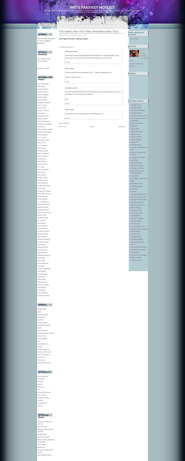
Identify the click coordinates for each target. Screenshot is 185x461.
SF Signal (41, 379)
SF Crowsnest (42, 395)
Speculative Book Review (139, 194)
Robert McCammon (44, 193)
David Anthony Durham (45, 129)
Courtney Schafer (43, 242)
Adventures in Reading (138, 110)
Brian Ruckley (42, 236)
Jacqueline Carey (43, 116)
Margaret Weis (42, 282)
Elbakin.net (41, 447)
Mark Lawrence (43, 183)
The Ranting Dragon (137, 239)
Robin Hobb (42, 159)
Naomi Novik (42, 215)
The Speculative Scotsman (139, 247)
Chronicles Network (44, 392)
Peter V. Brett (42, 105)
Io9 (39, 389)
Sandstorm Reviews (137, 186)
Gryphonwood (42, 403)
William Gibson (43, 151)
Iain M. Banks (42, 97)
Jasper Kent (41, 172)
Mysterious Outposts (137, 165)
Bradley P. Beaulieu (44, 102)
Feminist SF (134, 142)
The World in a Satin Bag (138, 255)
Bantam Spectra (43, 314)
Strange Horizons (43, 398)
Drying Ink (134, 126)
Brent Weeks (42, 279)
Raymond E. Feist (43, 140)
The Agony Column (137, 213)
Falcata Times (135, 129)
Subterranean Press (44, 349)
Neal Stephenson (43, 263)
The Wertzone (135, 252)
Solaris (40, 346)
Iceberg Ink (134, 160)
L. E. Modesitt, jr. (43, 202)
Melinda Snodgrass (44, 255)
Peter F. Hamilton (43, 153)
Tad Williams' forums (44, 455)
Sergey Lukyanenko (44, 185)
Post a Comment (64, 123)
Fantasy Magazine (136, 139)
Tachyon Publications (44, 352)
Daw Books (41, 317)
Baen (39, 312)
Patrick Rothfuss (43, 234)
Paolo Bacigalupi (43, 94)
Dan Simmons (42, 252)
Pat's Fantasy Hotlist (92, 7)
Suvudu (40, 406)
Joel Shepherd (42, 250)
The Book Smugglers (137, 218)
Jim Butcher (42, 113)
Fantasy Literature (136, 137)
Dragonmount (42, 434)
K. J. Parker (41, 220)
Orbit (39, 328)
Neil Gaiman (42, 148)
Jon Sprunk (41, 260)
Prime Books (42, 336)
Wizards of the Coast (44, 362)
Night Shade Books (44, 325)
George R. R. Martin (44, 191)
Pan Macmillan (42, 330)
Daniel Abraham (43, 89)
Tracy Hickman (43, 156)
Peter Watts (41, 277)
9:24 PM (67, 118)
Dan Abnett (41, 86)
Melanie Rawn (42, 228)
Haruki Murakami (43, 210)
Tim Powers (42, 223)
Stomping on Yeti (136, 210)
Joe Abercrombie (43, 84)
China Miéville (42, 199)
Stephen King (42, 177)
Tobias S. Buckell (43, 110)
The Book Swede (136, 221)
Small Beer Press (43, 344)
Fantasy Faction (135, 134)
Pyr (39, 341)
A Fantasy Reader (136, 107)
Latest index (134, 39)
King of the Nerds (136, 163)
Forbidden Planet (136, 145)
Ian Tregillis (42, 271)
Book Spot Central (44, 437)
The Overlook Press (44, 354)
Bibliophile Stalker (136, 113)
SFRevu (40, 400)
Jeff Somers (41, 258)
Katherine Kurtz (43, 180)
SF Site (40, 384)
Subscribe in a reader (42, 68)
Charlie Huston (42, 164)
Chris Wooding (42, 293)
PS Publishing (42, 338)
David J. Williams (43, 285)
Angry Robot (42, 309)
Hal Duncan (41, 127)
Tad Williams (42, 287)
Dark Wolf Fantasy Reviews (139, 116)
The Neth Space (135, 234)
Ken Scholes (42, 244)
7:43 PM (67, 103)
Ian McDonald (42, 196)
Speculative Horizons (137, 202)
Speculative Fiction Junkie (139, 197)
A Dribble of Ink (136, 105)
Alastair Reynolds (43, 231)
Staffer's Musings (136, 207)
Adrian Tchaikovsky (44, 268)
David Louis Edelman (45, 132)
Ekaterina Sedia (43, 247)
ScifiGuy (133, 191)
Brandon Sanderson (44, 239)
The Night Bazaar (136, 237)
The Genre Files (136, 223)
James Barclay (42, 100)
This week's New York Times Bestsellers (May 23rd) (88, 31)
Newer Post (62, 126)
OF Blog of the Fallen (137, 168)
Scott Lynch (41, 188)
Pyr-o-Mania (134, 176)
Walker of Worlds (136, 258)
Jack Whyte (41, 290)
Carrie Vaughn (42, 274)
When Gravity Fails (137, 260)
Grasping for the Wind (137, 157)
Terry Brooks (42, 108)
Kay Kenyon (42, 175)
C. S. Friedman (42, 145)
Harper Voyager (43, 322)
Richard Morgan (43, 207)
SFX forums (42, 444)
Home (92, 126)
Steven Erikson (42, 135)
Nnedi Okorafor (43, 218)
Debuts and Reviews (137, 123)
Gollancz (41, 320)
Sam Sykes (41, 266)
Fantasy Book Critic (137, 131)
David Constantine (44, 121)
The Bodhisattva (136, 215)
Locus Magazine (43, 376)
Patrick (67, 68)
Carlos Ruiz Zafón (43, 295)
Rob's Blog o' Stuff (136, 183)
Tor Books (41, 357)
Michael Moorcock (44, 204)
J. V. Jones (41, 167)
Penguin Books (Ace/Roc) (46, 333)
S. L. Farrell (42, 137)
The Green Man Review (138, 226)
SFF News (41, 387)
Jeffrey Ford (42, 143)
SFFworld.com (42, 426)
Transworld (41, 360)
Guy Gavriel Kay (43, 169)
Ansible (40, 381)
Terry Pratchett (42, 226)
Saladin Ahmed (43, 92)
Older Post (121, 126)
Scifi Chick (134, 189)
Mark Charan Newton (44, 212)
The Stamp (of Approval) (138, 250)
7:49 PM (67, 81)
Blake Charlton (42, 118)
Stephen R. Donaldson (45, 124)
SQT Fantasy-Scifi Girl (138, 205)
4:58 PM (67, 62)
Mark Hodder (42, 161)
